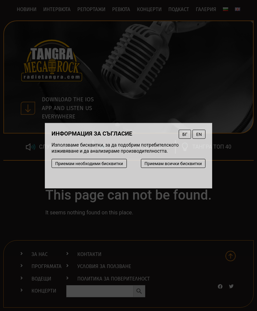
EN (199, 134)
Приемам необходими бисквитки (89, 163)
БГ (184, 134)
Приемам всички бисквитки (173, 163)
